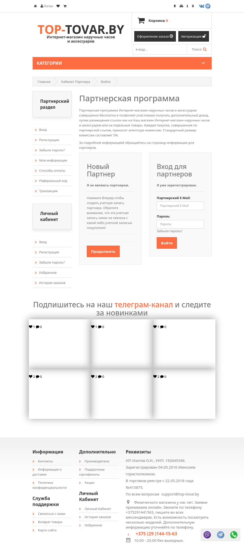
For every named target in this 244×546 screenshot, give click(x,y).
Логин (47, 6)
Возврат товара (47, 522)
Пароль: (163, 216)
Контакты (43, 461)
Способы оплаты (50, 170)
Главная (44, 81)
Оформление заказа (155, 36)
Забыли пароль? (50, 150)
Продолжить (103, 251)
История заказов (50, 282)
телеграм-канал (144, 304)
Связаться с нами (49, 513)
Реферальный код (51, 180)
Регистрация (47, 140)
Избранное (46, 272)
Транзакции (46, 191)
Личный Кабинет (95, 508)
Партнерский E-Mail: (173, 198)
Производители (94, 461)
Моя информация (51, 160)
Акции (86, 482)
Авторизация (193, 36)
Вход (41, 129)
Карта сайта (45, 530)
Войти (105, 81)
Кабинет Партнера (75, 81)
